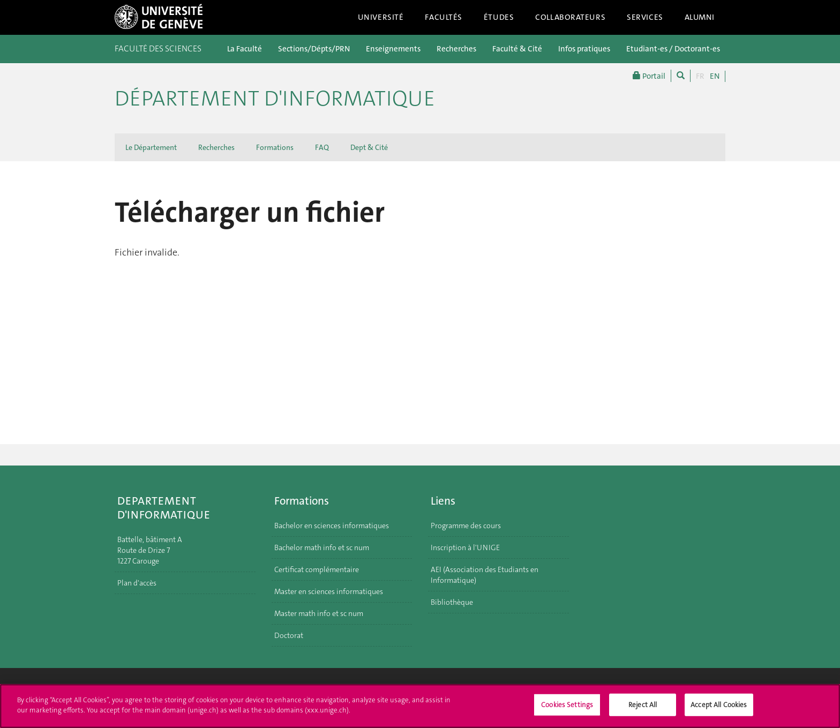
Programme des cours (466, 525)
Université (381, 17)
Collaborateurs (570, 17)
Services (645, 17)
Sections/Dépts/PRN (314, 48)
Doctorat (288, 635)
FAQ (322, 147)
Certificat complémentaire (316, 569)
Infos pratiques (584, 48)
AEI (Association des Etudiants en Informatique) (484, 575)
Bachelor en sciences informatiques (331, 525)
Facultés (443, 17)
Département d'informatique (275, 98)
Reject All (642, 710)
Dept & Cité (369, 147)
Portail (649, 75)
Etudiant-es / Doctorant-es (673, 48)
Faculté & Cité (517, 48)
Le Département (151, 147)
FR (700, 76)
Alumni (700, 17)
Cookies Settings (567, 710)
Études (499, 17)
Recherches (456, 48)
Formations (275, 147)
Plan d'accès (136, 583)
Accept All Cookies (719, 710)
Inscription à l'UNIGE (465, 547)
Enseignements (393, 48)
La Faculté (244, 48)
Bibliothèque (452, 602)
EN (714, 76)
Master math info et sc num (318, 613)
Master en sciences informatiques (328, 591)
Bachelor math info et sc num (321, 547)
